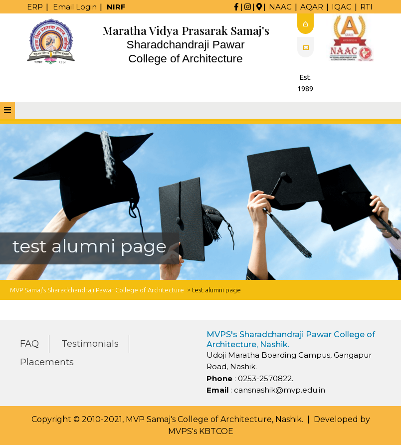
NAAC (280, 6)
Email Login (75, 6)
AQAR (311, 6)
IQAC (342, 6)
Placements (47, 362)
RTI (366, 6)
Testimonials (90, 343)
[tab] (7, 110)
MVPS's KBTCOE (200, 431)
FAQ (29, 343)
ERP (35, 6)
